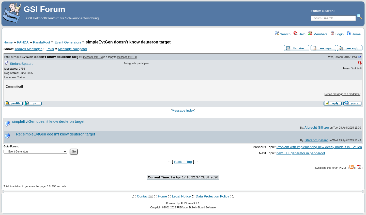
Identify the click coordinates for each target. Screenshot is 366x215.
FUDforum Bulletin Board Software (196, 207)
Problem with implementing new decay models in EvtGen (319, 147)
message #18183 (93, 57)
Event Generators (68, 42)
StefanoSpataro (22, 64)
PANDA (22, 42)
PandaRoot (41, 42)
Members (317, 34)
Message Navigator (72, 49)
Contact (143, 196)
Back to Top (183, 162)
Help (300, 34)
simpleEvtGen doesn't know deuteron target (48, 121)
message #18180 (127, 57)
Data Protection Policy (212, 196)
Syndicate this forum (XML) (330, 167)
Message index (183, 110)
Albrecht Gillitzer (316, 127)
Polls (50, 49)
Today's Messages (28, 49)
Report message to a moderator (342, 94)
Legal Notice (181, 196)
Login (337, 34)
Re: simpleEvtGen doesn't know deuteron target (43, 57)
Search (283, 34)
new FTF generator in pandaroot (301, 153)
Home (354, 34)
